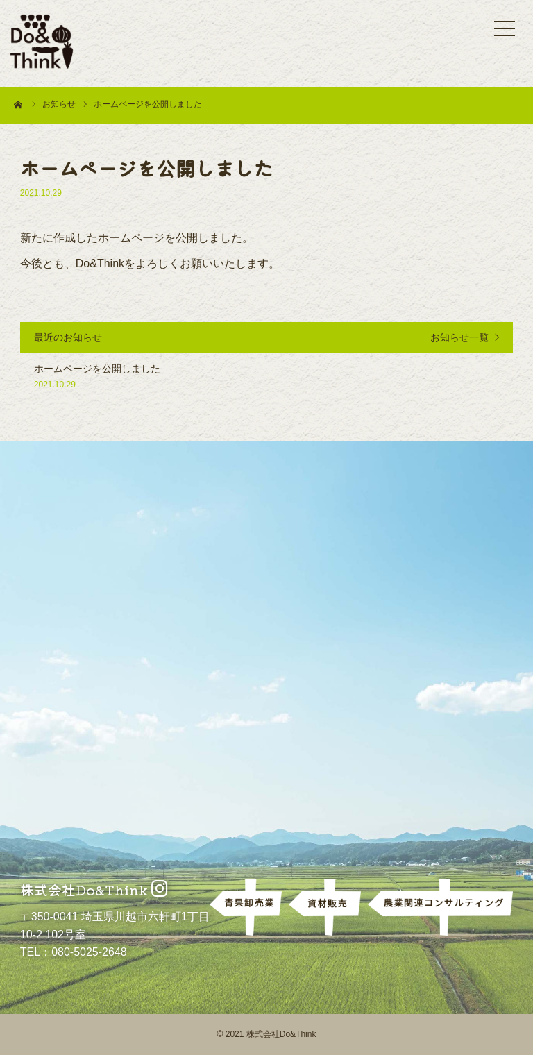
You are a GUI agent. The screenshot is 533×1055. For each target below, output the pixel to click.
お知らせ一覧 (459, 337)
